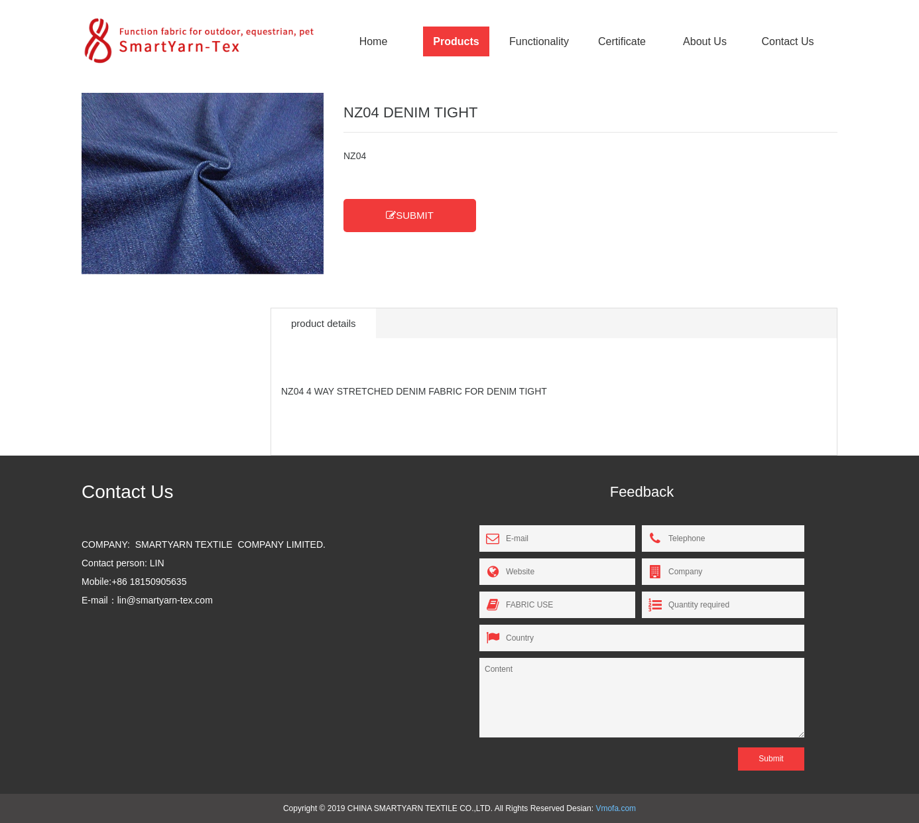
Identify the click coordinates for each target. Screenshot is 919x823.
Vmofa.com (615, 808)
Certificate (622, 41)
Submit (771, 758)
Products (456, 41)
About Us (705, 41)
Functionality (539, 41)
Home (373, 41)
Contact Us (787, 41)
